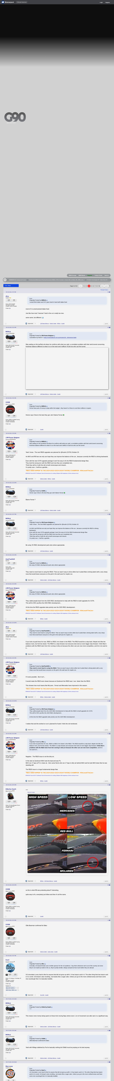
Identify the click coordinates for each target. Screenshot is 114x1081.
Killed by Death (53, 323)
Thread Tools (104, 290)
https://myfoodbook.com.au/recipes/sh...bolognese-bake (60, 337)
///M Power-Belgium (44, 323)
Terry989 (42, 995)
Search (107, 275)
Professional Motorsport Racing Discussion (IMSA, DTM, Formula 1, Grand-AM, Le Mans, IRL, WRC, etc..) (56, 280)
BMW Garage (72, 275)
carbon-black (50, 951)
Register (108, 2)
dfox (7, 296)
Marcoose (9, 1066)
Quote (106, 323)
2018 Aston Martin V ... (11, 988)
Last (106, 286)
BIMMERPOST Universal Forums (17, 280)
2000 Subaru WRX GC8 (11, 990)
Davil (7, 960)
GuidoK (62, 323)
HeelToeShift (10, 559)
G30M (8, 402)
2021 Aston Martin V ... (11, 987)
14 (99, 286)
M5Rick (58, 323)
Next (102, 286)
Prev (80, 286)
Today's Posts (98, 275)
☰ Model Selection (22, 2)
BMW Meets (82, 275)
